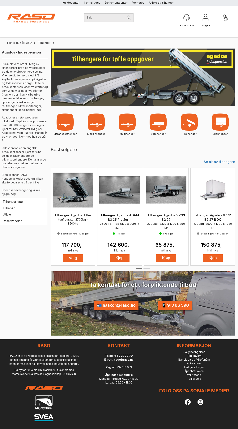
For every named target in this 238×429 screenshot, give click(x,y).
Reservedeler (12, 221)
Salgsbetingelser (194, 352)
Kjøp (119, 257)
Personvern (194, 355)
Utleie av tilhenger (161, 2)
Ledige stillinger (194, 367)
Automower (194, 363)
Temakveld (194, 378)
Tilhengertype (13, 202)
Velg (73, 257)
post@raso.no (124, 359)
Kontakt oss (92, 2)
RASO (28, 42)
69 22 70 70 (125, 355)
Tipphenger (189, 125)
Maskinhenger (96, 125)
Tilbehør (9, 208)
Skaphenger (220, 125)
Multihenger (127, 125)
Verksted (138, 2)
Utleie (7, 214)
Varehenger (158, 125)
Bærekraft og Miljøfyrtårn (194, 359)
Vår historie (194, 374)
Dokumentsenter (116, 2)
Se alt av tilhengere (219, 162)
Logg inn (205, 18)
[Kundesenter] (186, 17)
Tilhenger (44, 42)
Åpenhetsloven (194, 371)
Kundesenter (71, 2)
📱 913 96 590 (175, 305)
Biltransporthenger (65, 125)
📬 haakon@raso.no (116, 305)
